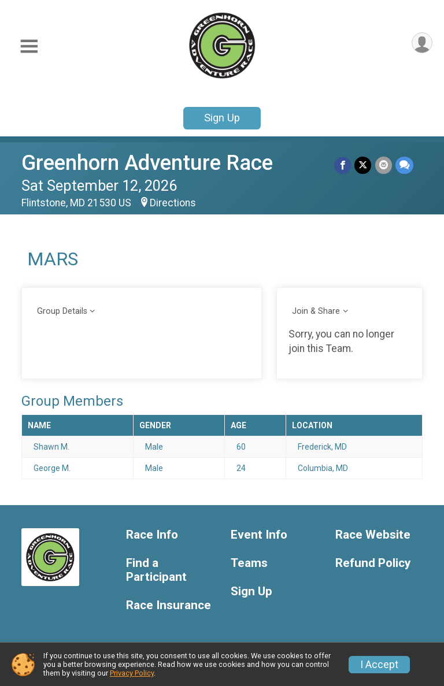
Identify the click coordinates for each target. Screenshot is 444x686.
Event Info (259, 535)
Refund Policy (372, 563)
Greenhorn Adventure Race (147, 162)
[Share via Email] (383, 165)
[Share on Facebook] (343, 165)
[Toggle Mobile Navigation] (28, 46)
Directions (173, 203)
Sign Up (222, 118)
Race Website (372, 535)
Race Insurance (168, 605)
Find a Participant (156, 570)
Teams (249, 563)
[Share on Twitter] (363, 165)
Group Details (62, 311)
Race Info (152, 535)
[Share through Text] (404, 165)
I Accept (379, 664)
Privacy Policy (132, 673)
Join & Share (316, 311)
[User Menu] (421, 43)
